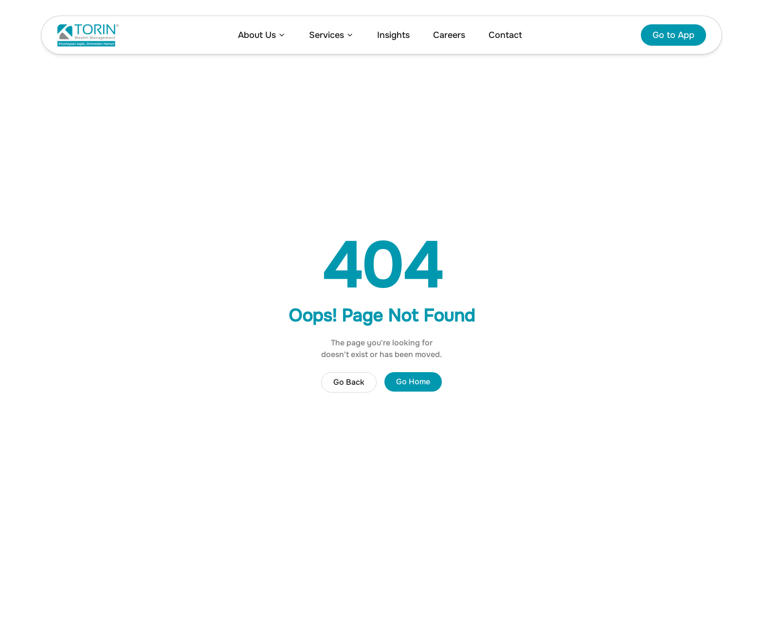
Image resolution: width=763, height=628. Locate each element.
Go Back (348, 382)
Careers (449, 35)
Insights (393, 35)
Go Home (413, 382)
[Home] (88, 35)
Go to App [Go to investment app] (673, 35)
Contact (505, 35)
